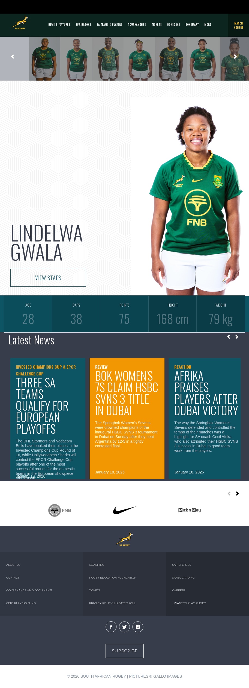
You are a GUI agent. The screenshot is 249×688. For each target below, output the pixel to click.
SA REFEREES (181, 565)
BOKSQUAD (173, 24)
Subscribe (124, 650)
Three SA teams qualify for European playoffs (42, 405)
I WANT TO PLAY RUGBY (189, 603)
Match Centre (238, 25)
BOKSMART (192, 24)
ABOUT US (13, 565)
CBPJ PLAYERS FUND (21, 603)
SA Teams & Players (109, 24)
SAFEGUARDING (183, 577)
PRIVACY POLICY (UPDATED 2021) (112, 603)
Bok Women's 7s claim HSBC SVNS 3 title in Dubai (126, 393)
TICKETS (156, 24)
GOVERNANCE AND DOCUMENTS (29, 590)
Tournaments (137, 24)
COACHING (96, 565)
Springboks (83, 24)
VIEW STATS (48, 278)
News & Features (59, 24)
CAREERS (178, 590)
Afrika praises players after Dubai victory (206, 393)
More (207, 24)
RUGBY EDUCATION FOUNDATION (112, 577)
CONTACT (12, 577)
